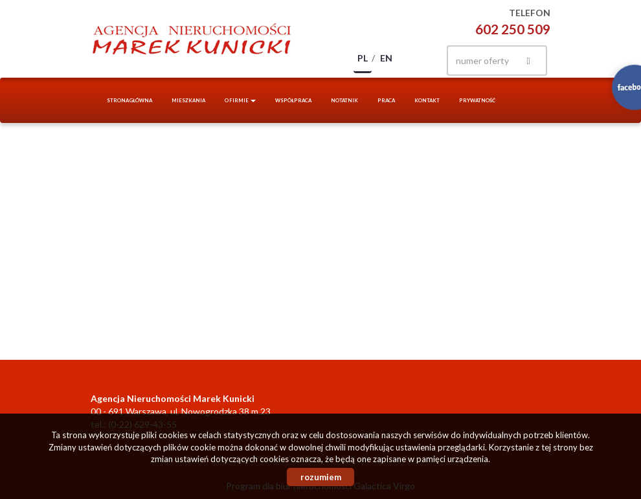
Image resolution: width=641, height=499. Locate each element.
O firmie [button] (240, 100)
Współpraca (293, 100)
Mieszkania (188, 100)
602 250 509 (512, 29)
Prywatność (477, 100)
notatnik (344, 100)
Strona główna (129, 100)
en (386, 57)
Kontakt (427, 100)
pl (362, 57)
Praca (386, 100)
